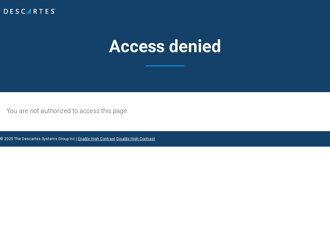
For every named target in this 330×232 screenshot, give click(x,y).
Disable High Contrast (135, 139)
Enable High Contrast (96, 139)
